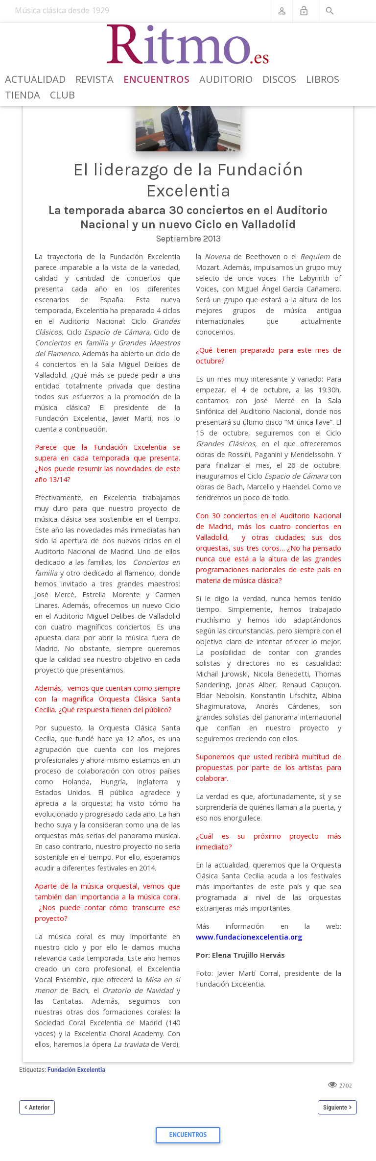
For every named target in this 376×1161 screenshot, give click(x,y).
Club (62, 94)
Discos (279, 79)
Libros (322, 79)
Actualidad (35, 79)
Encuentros (156, 79)
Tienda (22, 94)
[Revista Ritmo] (188, 45)
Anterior (39, 1107)
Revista (94, 79)
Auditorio (226, 79)
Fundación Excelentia (76, 1069)
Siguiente (335, 1107)
